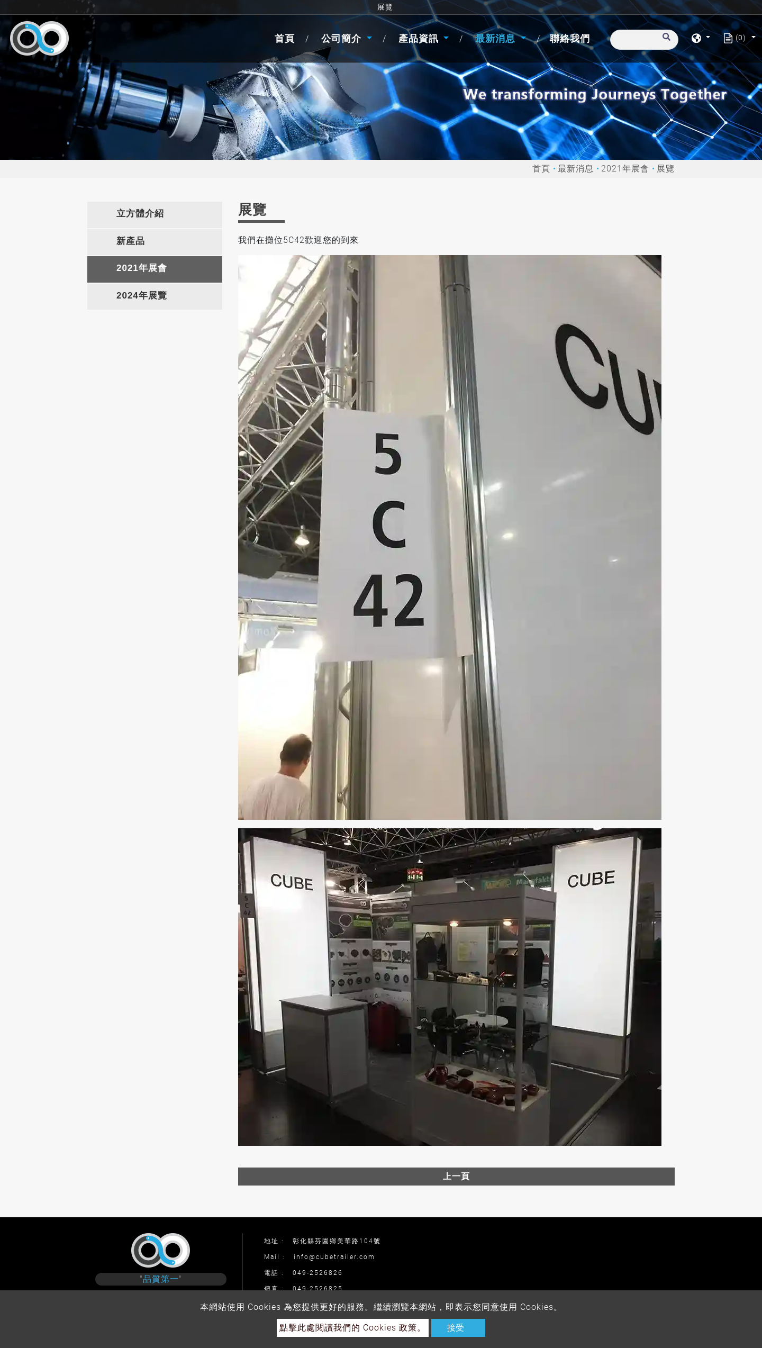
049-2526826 (318, 1273)
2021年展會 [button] (141, 268)
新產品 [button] (130, 241)
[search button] (664, 42)
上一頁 (456, 1176)
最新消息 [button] (496, 38)
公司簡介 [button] (342, 38)
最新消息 (576, 169)
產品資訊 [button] (419, 38)
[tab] (154, 215)
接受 (455, 1328)
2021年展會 (625, 169)
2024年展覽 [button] (141, 296)
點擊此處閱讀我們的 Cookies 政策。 (352, 1328)
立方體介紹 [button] (140, 214)
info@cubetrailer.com (334, 1257)
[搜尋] (644, 40)
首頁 (287, 37)
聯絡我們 (570, 38)
